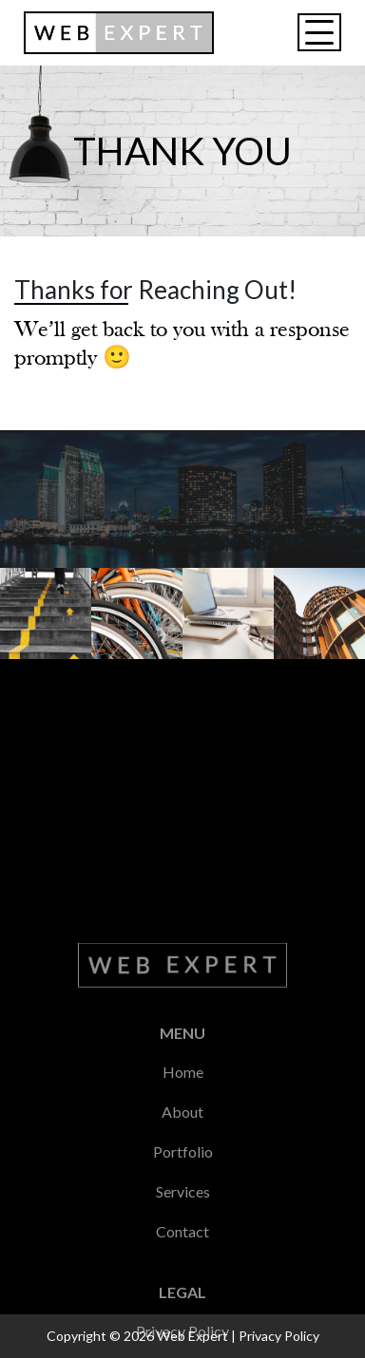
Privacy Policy (279, 1336)
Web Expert (192, 1336)
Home (183, 1277)
